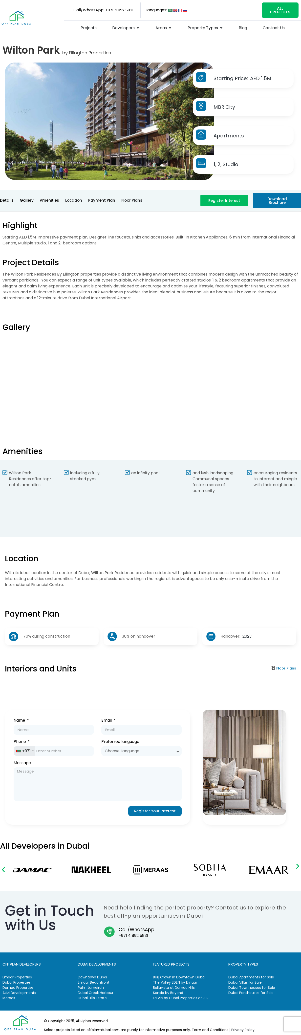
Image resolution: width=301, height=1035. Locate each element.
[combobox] (24, 751)
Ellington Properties (90, 53)
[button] (3, 869)
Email (107, 720)
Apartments (229, 135)
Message (22, 763)
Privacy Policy (243, 1029)
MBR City (224, 107)
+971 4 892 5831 (133, 935)
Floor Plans (286, 668)
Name (20, 720)
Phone (20, 742)
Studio (230, 164)
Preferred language (120, 742)
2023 (247, 636)
